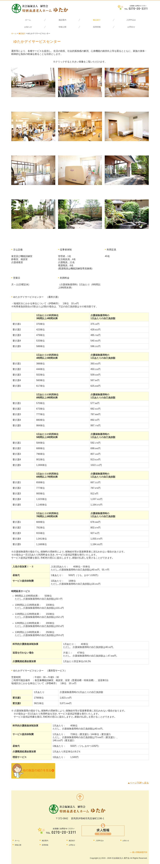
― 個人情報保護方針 (138, 852)
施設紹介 (97, 20)
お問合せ (131, 27)
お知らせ (28, 27)
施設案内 (62, 20)
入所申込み (131, 20)
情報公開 (62, 27)
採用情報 (97, 27)
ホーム (28, 20)
